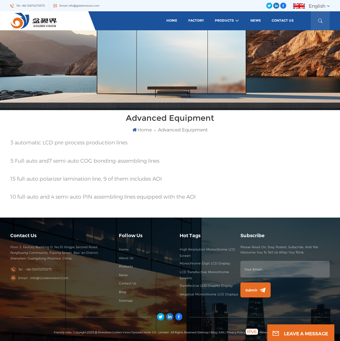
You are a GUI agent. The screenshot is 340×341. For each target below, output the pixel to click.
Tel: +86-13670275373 (30, 5)
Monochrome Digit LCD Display (205, 263)
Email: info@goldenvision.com (79, 5)
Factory (196, 20)
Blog (122, 292)
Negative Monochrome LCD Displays (209, 294)
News (255, 20)
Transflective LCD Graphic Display (206, 285)
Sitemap (125, 300)
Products (224, 20)
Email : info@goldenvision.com (43, 278)
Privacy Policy (236, 332)
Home (171, 20)
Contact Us (283, 20)
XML (222, 332)
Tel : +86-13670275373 (35, 269)
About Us (126, 258)
